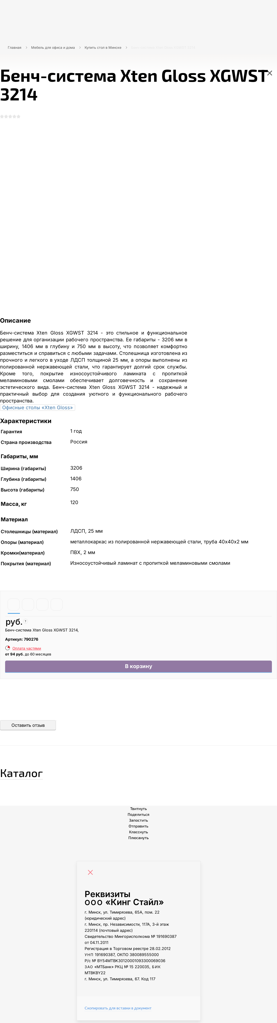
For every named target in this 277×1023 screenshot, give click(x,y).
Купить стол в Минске (103, 47)
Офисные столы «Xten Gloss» (37, 409)
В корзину (138, 668)
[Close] (92, 875)
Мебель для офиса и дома (53, 47)
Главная (14, 47)
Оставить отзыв (28, 727)
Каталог (28, 773)
